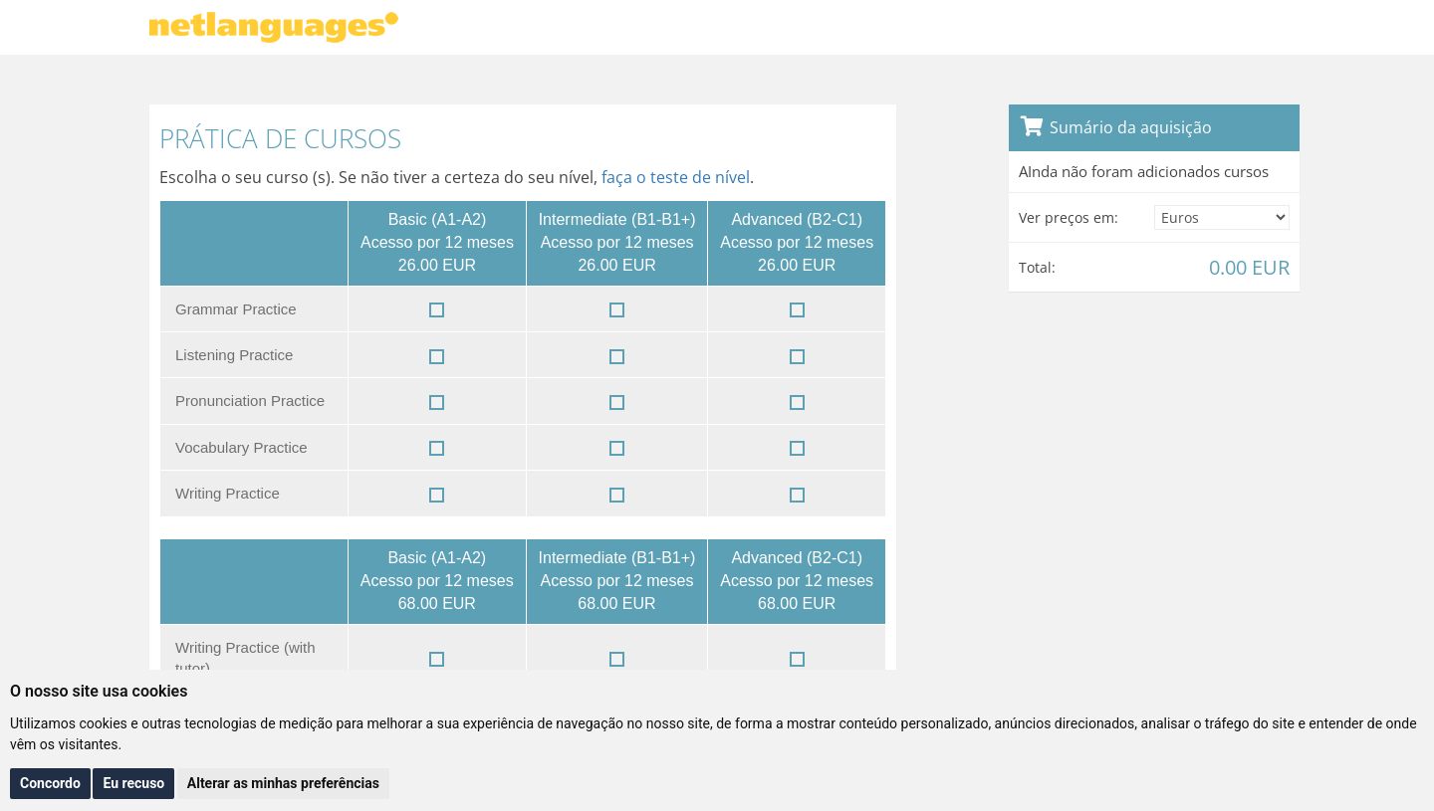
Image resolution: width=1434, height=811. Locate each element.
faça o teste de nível (675, 177)
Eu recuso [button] (133, 783)
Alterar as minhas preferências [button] (283, 783)
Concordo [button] (50, 783)
